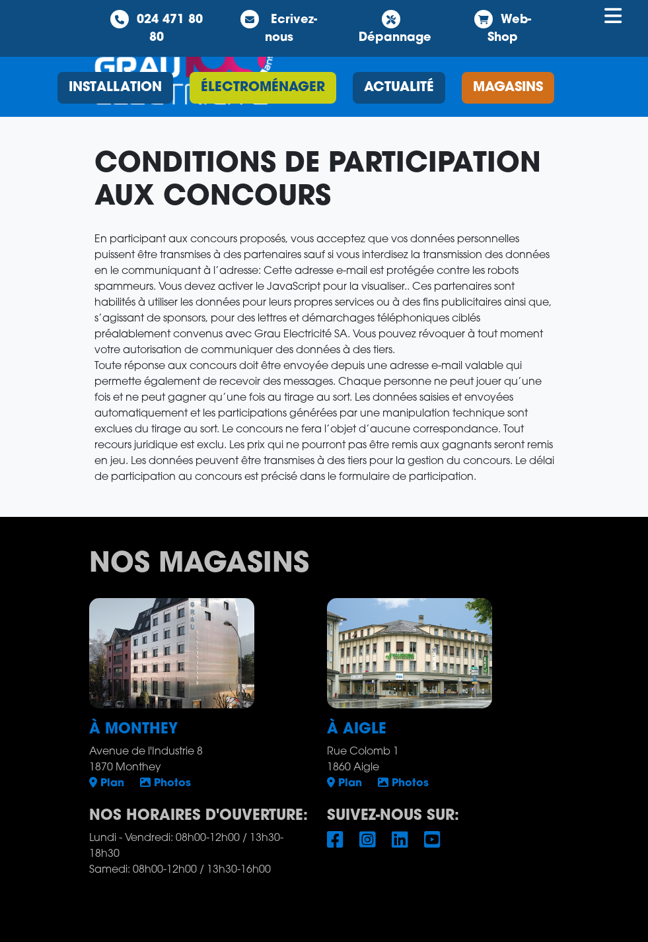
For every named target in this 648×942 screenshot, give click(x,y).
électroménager (263, 87)
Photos (165, 783)
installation (115, 87)
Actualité (399, 87)
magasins (508, 87)
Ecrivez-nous (278, 27)
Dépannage (395, 27)
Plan (106, 783)
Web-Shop (502, 27)
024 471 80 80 (156, 27)
